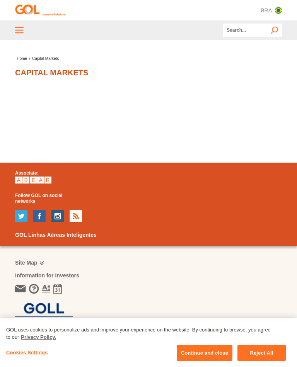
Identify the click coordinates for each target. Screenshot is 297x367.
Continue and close (204, 357)
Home (22, 58)
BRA (271, 10)
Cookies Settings (27, 356)
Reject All (261, 357)
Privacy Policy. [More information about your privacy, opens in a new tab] (38, 341)
